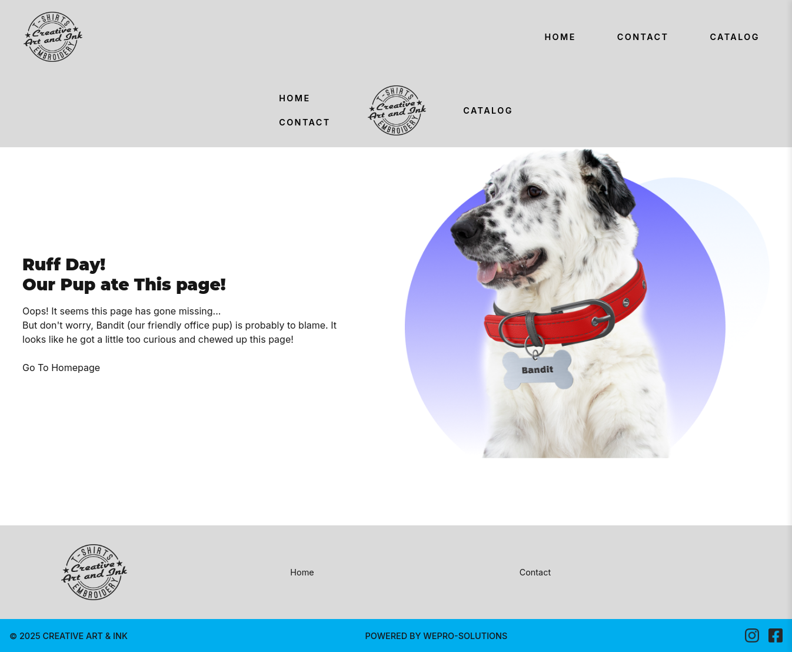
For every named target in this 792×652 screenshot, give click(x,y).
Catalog (735, 37)
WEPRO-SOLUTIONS (465, 636)
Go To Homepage (61, 367)
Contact (643, 37)
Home (559, 37)
